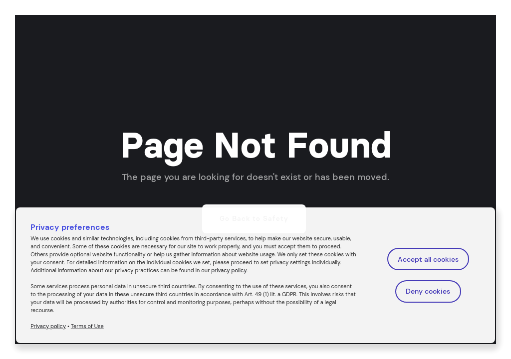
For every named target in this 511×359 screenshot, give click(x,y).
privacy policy (229, 270)
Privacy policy (48, 326)
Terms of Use (87, 326)
